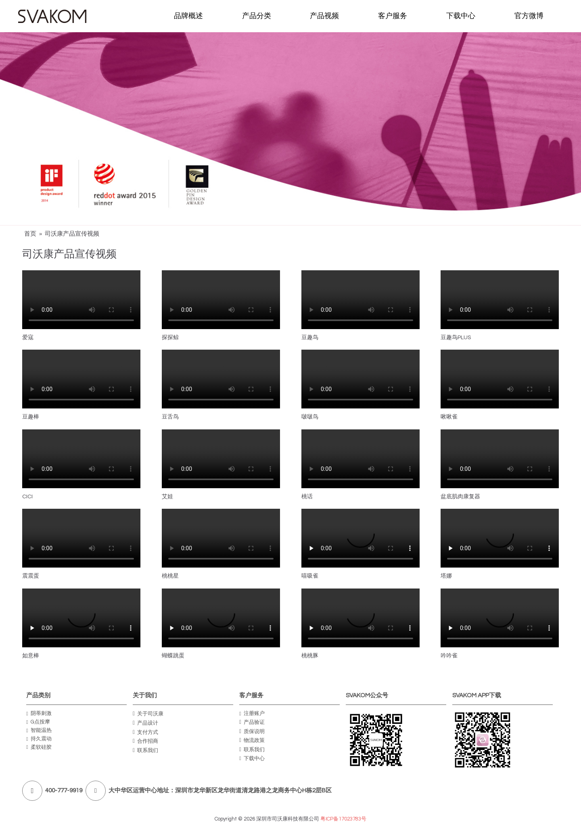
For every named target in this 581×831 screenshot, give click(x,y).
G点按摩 (38, 722)
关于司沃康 (148, 714)
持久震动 (39, 739)
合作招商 (145, 741)
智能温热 (39, 730)
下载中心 (252, 759)
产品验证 (252, 722)
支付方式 (145, 732)
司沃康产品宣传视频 (72, 234)
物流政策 (252, 740)
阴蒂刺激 (39, 714)
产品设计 (145, 723)
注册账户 (252, 714)
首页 (30, 234)
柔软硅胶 (39, 747)
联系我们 (145, 750)
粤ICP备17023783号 (343, 819)
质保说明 (252, 731)
